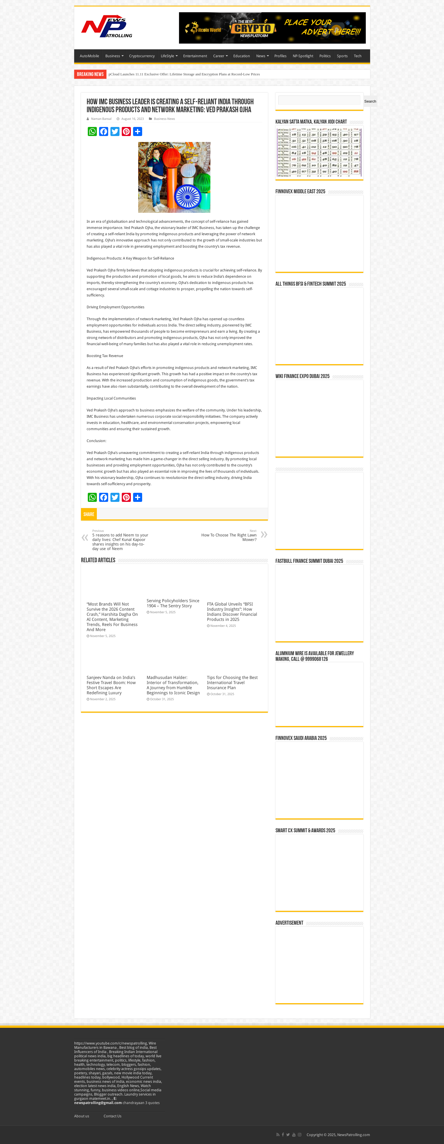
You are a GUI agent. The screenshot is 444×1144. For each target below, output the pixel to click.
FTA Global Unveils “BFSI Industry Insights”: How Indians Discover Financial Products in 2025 (232, 612)
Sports (342, 56)
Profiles (280, 56)
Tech (358, 56)
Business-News (164, 119)
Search (370, 101)
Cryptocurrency (142, 56)
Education (241, 56)
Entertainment (195, 56)
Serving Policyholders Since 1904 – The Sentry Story (173, 603)
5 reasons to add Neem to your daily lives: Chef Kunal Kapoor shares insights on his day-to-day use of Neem (121, 540)
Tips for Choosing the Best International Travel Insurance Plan (232, 682)
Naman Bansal (101, 119)
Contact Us (112, 1116)
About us (81, 1116)
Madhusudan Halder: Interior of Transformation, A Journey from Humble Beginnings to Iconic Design (173, 685)
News (260, 56)
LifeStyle (167, 56)
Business (112, 56)
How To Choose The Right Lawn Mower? (227, 535)
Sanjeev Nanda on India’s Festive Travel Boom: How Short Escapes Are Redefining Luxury (111, 685)
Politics (325, 56)
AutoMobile (89, 56)
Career (218, 56)
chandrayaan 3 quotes (141, 1103)
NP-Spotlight (303, 56)
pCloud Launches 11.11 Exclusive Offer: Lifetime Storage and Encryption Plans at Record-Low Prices (184, 74)
